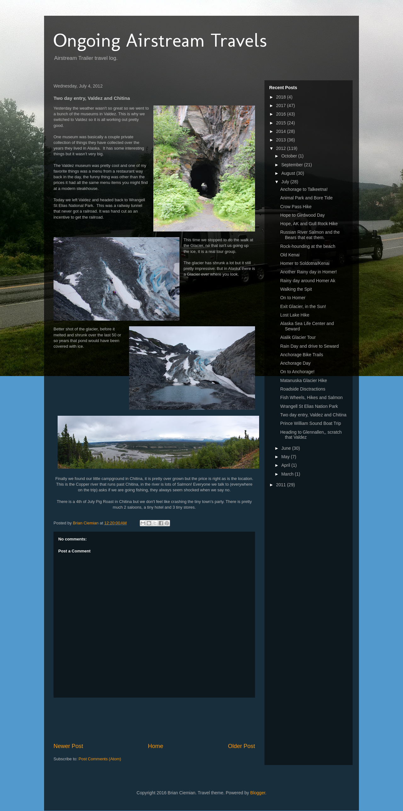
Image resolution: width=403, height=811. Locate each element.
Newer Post (68, 746)
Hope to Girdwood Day (302, 215)
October (289, 155)
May (286, 456)
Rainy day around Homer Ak (307, 280)
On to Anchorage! (297, 371)
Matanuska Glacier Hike (303, 380)
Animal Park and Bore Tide (306, 197)
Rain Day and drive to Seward (309, 346)
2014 (281, 131)
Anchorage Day (295, 363)
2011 (281, 484)
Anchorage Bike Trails (301, 354)
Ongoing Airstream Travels (160, 40)
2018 (281, 97)
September (292, 164)
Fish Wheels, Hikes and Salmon (311, 397)
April (286, 465)
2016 (281, 114)
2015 (281, 122)
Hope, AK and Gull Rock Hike (309, 223)
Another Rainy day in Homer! (308, 271)
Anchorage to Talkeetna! (304, 189)
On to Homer (292, 297)
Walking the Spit (296, 289)
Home (155, 746)
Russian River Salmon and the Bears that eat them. (310, 235)
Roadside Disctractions (302, 388)
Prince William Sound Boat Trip (310, 423)
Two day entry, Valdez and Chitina (313, 414)
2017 (281, 105)
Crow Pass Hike (296, 206)
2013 (281, 139)
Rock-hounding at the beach (307, 246)
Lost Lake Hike (294, 314)
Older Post (241, 746)
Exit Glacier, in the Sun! (303, 306)
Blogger (257, 792)
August (288, 173)
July (285, 181)
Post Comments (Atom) (100, 759)
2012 (281, 148)
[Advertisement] (168, 720)
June (286, 448)
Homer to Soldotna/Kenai (304, 263)
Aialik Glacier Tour (298, 337)
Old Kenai (289, 254)
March (288, 474)
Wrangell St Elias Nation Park (309, 406)
